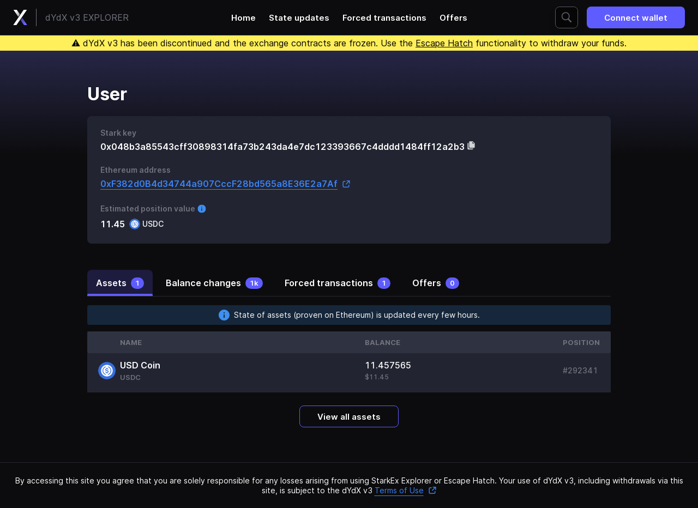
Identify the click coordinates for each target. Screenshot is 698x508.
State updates (299, 18)
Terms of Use (406, 490)
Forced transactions (384, 18)
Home (243, 18)
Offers (453, 18)
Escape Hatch (444, 43)
